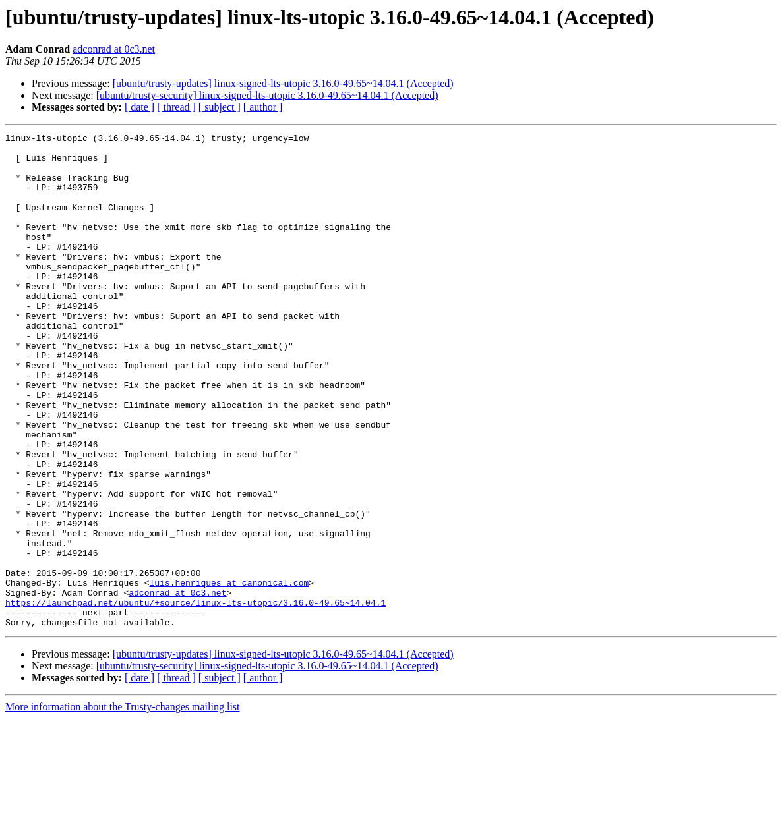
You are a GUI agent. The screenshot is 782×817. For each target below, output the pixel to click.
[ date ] (139, 107)
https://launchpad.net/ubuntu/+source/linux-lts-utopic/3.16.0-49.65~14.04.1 (195, 697)
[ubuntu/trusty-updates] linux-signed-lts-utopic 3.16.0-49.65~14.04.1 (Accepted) (283, 83)
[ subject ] (219, 107)
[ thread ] (176, 107)
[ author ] (263, 107)
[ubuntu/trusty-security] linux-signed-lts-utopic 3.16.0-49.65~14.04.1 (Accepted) (267, 95)
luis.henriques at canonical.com (229, 673)
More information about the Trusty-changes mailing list (122, 805)
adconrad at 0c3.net (114, 49)
